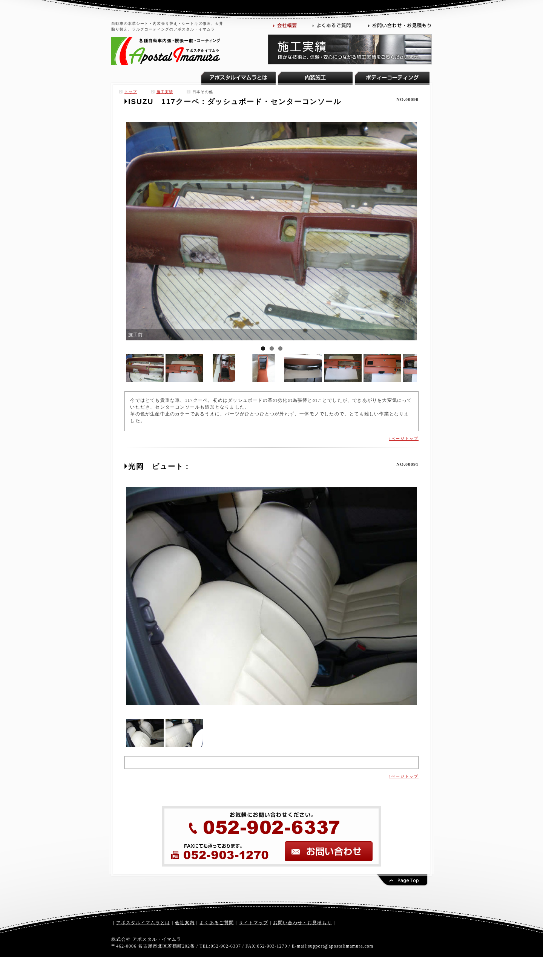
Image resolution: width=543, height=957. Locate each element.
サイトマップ (253, 922)
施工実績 (164, 92)
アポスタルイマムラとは (143, 922)
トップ (130, 92)
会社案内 (185, 922)
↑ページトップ (404, 438)
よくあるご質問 (216, 922)
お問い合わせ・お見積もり (302, 922)
